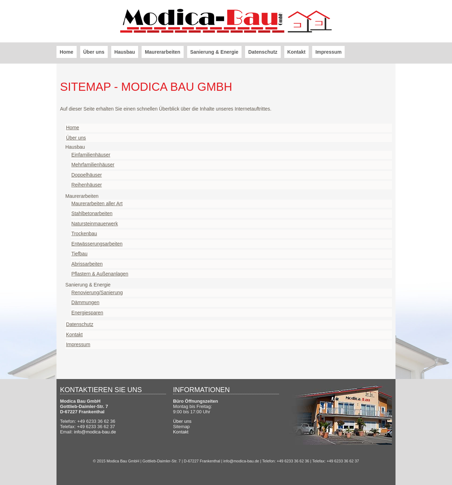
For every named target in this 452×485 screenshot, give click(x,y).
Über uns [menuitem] (94, 52)
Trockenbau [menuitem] (84, 233)
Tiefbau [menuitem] (79, 253)
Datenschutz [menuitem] (263, 52)
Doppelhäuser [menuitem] (86, 175)
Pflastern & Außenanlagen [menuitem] (99, 274)
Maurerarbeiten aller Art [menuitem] (97, 203)
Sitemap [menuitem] (181, 426)
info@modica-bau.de (95, 431)
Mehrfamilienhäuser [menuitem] (92, 164)
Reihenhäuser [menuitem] (86, 185)
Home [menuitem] (66, 52)
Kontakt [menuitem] (296, 52)
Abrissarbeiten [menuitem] (87, 264)
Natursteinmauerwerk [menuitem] (94, 223)
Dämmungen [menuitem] (85, 302)
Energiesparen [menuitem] (87, 312)
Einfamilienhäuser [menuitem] (90, 155)
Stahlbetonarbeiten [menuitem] (92, 213)
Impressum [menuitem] (328, 52)
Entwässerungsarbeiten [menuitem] (97, 244)
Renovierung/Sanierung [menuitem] (97, 292)
